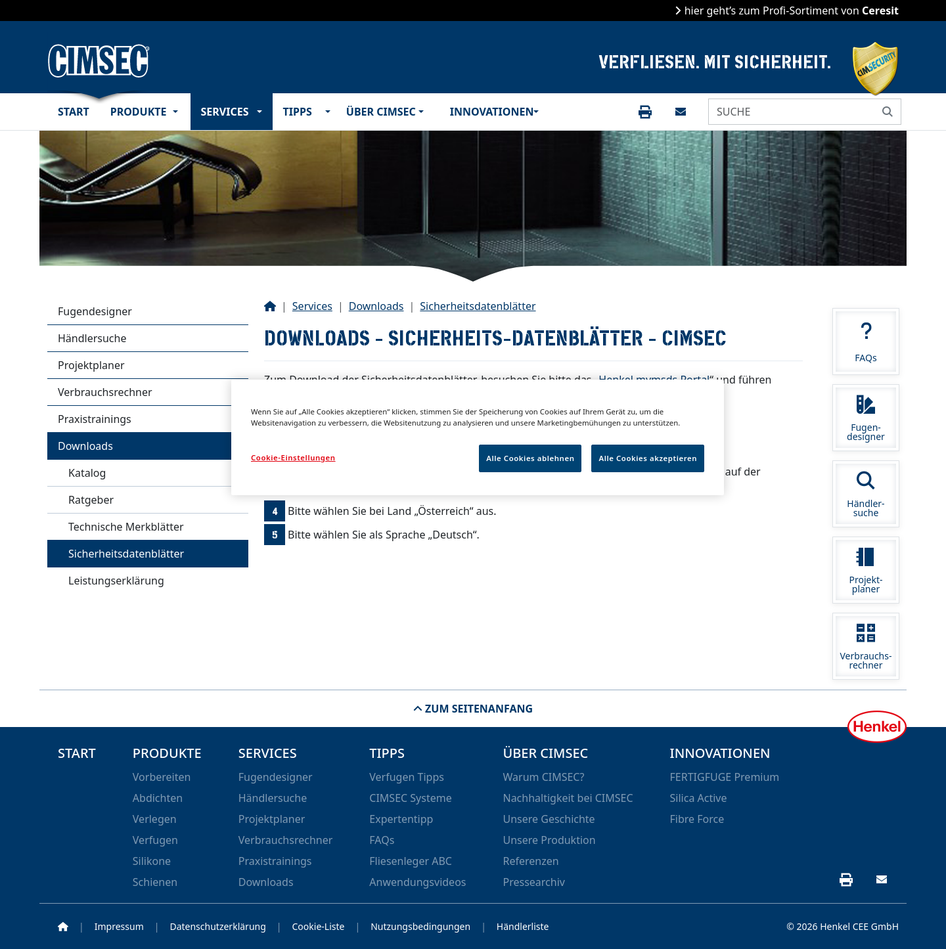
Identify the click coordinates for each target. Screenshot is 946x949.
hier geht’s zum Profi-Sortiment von (790, 10)
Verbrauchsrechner (105, 392)
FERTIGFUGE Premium (725, 777)
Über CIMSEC (380, 111)
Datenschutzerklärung (217, 926)
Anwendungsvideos (417, 882)
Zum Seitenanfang (477, 708)
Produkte (138, 111)
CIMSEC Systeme (410, 798)
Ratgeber (91, 500)
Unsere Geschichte (549, 819)
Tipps (297, 111)
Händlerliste (523, 926)
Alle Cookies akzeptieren (647, 458)
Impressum (119, 926)
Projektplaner (91, 365)
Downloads (85, 446)
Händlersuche (92, 338)
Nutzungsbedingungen (420, 926)
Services (225, 111)
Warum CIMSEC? (543, 777)
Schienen (155, 882)
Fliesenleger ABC (410, 861)
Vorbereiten (162, 777)
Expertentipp (401, 819)
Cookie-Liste (318, 926)
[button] (179, 111)
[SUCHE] (791, 112)
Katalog (87, 473)
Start (73, 111)
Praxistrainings (94, 419)
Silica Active (698, 798)
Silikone (152, 861)
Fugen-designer (865, 419)
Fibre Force (697, 819)
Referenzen (530, 861)
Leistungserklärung (116, 580)
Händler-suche (865, 495)
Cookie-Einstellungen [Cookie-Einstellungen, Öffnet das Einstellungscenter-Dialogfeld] (293, 457)
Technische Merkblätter (126, 526)
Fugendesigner (95, 311)
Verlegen (155, 819)
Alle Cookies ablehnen (530, 458)
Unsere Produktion (549, 840)
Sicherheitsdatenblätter (126, 553)
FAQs (865, 342)
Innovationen (489, 111)
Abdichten (158, 798)
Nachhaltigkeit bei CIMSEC (568, 798)
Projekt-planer (865, 571)
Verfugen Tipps (406, 777)
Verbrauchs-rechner (865, 647)
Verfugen (155, 840)
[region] (477, 437)
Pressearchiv (533, 882)
